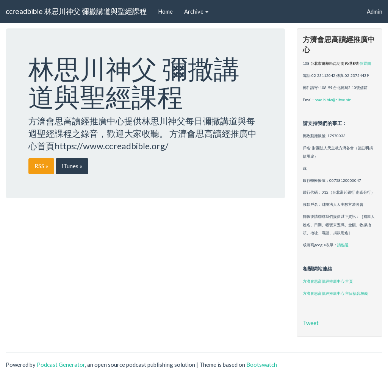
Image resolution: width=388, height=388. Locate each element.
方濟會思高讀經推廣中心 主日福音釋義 (335, 293)
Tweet (311, 322)
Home (165, 11)
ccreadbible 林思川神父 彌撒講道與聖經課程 (76, 11)
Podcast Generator (61, 364)
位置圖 (365, 63)
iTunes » (72, 166)
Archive (196, 11)
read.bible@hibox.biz (332, 99)
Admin (374, 11)
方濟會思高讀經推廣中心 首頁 (328, 281)
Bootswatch (261, 364)
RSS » (41, 166)
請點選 (343, 244)
